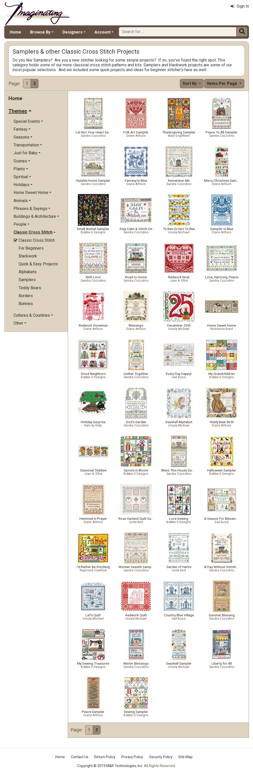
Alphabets (28, 271)
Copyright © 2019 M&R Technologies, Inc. (110, 766)
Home (15, 32)
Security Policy (160, 757)
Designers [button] (72, 32)
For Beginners (31, 248)
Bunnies (26, 303)
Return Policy (104, 757)
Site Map (185, 757)
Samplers (27, 279)
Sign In (240, 6)
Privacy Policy (132, 757)
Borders (26, 295)
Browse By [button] (40, 32)
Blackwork (28, 256)
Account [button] (103, 32)
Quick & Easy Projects (38, 264)
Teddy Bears (30, 287)
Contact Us (79, 757)
